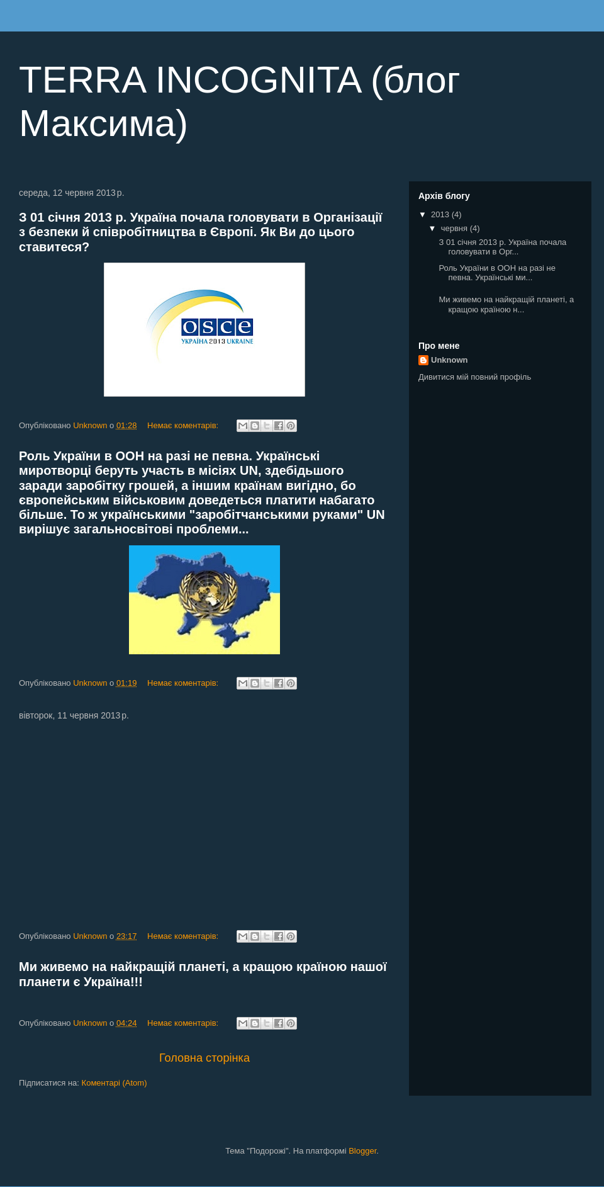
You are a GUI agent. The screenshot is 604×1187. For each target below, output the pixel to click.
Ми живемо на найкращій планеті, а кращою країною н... (506, 304)
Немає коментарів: (184, 425)
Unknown (449, 360)
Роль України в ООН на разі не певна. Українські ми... (497, 273)
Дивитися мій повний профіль (474, 377)
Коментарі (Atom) (114, 1083)
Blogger (362, 1151)
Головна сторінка (204, 1058)
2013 (441, 214)
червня (455, 228)
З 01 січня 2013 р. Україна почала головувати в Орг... (502, 247)
